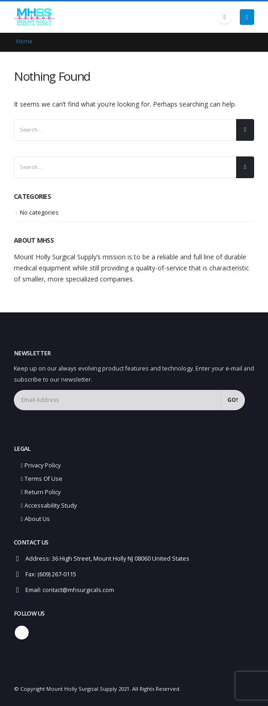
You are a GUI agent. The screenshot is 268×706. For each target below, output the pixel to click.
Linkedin (22, 633)
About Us (35, 519)
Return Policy (41, 492)
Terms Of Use (41, 479)
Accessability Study (49, 505)
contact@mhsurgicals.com (78, 590)
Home (24, 41)
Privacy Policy (41, 465)
